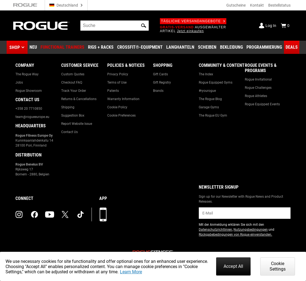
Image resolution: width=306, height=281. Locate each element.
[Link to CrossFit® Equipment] (140, 47)
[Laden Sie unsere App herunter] (103, 214)
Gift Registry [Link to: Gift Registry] (162, 82)
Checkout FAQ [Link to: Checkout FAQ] (71, 82)
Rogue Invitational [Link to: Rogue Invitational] (258, 79)
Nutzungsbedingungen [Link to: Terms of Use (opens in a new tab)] (250, 230)
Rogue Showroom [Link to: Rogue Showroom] (28, 91)
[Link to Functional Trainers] (62, 47)
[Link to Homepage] (41, 26)
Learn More (131, 271)
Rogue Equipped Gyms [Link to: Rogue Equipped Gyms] (215, 82)
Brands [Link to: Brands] (158, 91)
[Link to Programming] (264, 47)
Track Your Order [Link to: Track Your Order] (73, 91)
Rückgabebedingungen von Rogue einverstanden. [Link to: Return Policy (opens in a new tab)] (235, 234)
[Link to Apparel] (231, 47)
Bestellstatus (279, 5)
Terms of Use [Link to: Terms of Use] (117, 82)
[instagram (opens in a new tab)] (19, 214)
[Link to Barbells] (180, 47)
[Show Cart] (285, 26)
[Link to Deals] (291, 47)
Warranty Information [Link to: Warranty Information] (123, 99)
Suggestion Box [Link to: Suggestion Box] (72, 115)
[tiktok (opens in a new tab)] (80, 214)
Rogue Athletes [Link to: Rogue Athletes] (256, 96)
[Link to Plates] (207, 47)
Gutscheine (236, 5)
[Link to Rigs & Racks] (100, 47)
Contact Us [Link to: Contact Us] (69, 132)
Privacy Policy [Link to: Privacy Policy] (117, 74)
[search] (114, 25)
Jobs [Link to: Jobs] (19, 82)
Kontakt (257, 5)
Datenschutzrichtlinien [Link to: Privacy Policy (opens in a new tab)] (215, 230)
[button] (143, 25)
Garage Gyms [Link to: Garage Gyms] (209, 107)
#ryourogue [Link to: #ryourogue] (207, 91)
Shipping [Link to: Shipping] (67, 107)
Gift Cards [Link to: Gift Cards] (160, 74)
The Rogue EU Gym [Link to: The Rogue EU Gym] (213, 115)
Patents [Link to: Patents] (113, 91)
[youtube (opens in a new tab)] (50, 214)
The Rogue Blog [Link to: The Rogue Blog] (210, 99)
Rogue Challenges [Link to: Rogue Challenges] (258, 88)
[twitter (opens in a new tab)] (65, 214)
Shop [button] (14, 47)
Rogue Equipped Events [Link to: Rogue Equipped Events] (262, 104)
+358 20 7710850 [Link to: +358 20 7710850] (28, 109)
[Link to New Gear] (33, 47)
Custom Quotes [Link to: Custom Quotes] (72, 74)
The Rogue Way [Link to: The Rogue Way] (27, 74)
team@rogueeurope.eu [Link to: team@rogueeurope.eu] (32, 117)
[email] (245, 213)
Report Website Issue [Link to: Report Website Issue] (76, 124)
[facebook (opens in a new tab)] (34, 214)
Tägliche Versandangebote (193, 21)
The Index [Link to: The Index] (206, 74)
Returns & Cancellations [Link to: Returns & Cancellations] (78, 99)
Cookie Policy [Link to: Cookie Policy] (117, 107)
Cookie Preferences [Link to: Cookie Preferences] (121, 115)
